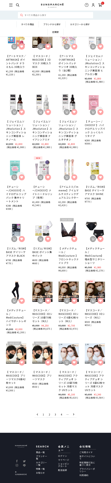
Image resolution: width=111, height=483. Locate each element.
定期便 (55, 31)
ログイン (62, 455)
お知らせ (40, 472)
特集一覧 (40, 468)
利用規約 (83, 475)
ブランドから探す (52, 24)
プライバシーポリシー (87, 470)
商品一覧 (40, 452)
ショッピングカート (63, 465)
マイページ (63, 459)
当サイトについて (87, 457)
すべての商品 (27, 24)
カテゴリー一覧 (41, 463)
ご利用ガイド (86, 452)
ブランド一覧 (41, 457)
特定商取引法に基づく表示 (87, 463)
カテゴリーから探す (80, 24)
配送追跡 (62, 470)
